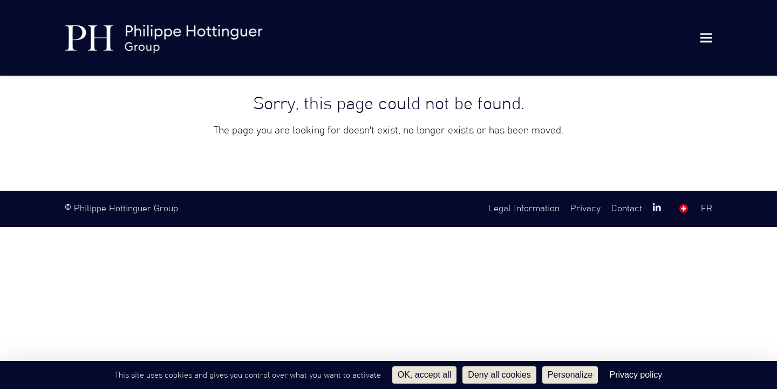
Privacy (585, 208)
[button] (706, 37)
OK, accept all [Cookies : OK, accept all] (425, 374)
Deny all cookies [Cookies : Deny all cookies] (499, 374)
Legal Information (524, 208)
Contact (626, 208)
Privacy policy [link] (635, 374)
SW (683, 208)
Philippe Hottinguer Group (126, 208)
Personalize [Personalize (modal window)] (570, 374)
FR (706, 208)
